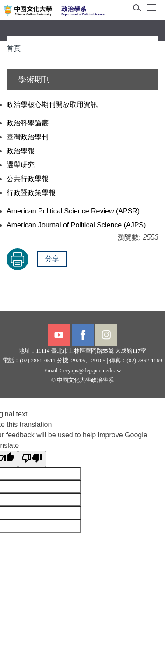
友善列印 (17, 259)
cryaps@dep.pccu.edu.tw (92, 370)
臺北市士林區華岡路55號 (82, 350)
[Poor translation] (32, 459)
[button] (139, 9)
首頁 (14, 48)
